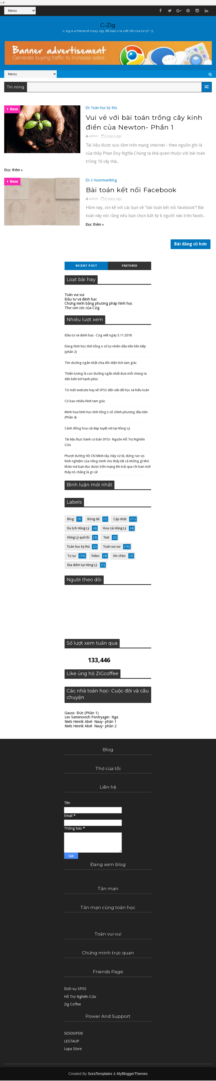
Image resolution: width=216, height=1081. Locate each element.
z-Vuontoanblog (98, 180)
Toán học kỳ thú (98, 108)
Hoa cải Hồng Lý (114, 529)
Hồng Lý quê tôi (78, 538)
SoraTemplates (100, 1074)
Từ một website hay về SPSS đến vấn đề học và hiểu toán (107, 390)
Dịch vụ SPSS (75, 989)
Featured (129, 266)
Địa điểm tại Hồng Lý (82, 565)
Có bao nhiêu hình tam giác (85, 402)
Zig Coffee (72, 1005)
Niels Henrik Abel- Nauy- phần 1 (91, 722)
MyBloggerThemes (132, 1074)
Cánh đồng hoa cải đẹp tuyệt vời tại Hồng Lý (97, 429)
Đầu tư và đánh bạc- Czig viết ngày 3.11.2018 (98, 336)
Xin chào (119, 556)
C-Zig (107, 25)
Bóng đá (93, 519)
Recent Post (86, 266)
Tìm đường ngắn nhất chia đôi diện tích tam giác (100, 363)
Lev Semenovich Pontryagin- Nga (91, 718)
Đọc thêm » (13, 170)
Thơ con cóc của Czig (82, 308)
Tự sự (71, 556)
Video (95, 556)
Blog (70, 519)
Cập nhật (120, 519)
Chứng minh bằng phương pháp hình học (98, 304)
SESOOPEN (73, 1034)
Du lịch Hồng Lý (78, 529)
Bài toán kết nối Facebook (125, 189)
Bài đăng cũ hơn (190, 244)
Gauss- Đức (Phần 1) (81, 713)
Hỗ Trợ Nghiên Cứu (80, 997)
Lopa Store (73, 1049)
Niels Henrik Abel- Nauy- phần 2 (91, 726)
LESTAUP (71, 1042)
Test (106, 538)
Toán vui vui (74, 295)
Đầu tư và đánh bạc (81, 300)
